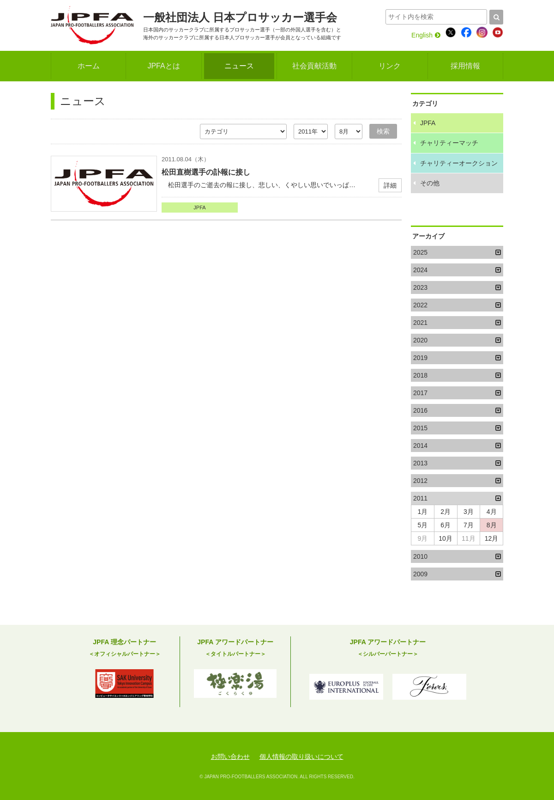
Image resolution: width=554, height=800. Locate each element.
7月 (469, 525)
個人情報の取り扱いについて (301, 756)
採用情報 (465, 66)
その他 (430, 183)
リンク (390, 66)
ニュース (239, 66)
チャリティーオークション (459, 163)
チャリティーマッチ (449, 143)
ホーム (89, 66)
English (425, 35)
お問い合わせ (230, 756)
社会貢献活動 (314, 66)
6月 (445, 525)
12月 (492, 538)
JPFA (199, 207)
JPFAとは (163, 66)
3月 (469, 511)
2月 (445, 511)
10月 (445, 538)
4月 (492, 511)
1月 (422, 511)
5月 (422, 525)
